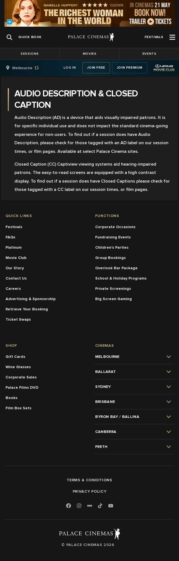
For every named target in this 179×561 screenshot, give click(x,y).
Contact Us (16, 278)
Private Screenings (113, 288)
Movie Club (16, 257)
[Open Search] (9, 37)
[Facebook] (68, 506)
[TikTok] (100, 505)
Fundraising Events (113, 237)
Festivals (14, 227)
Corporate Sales (21, 377)
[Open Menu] (172, 37)
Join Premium (129, 68)
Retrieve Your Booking (27, 309)
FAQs (10, 237)
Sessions (30, 54)
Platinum (14, 247)
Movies (90, 54)
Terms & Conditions (89, 480)
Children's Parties (111, 247)
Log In (70, 68)
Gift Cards (15, 356)
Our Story (15, 268)
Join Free (96, 68)
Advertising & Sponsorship (31, 298)
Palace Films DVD (22, 387)
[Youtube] (110, 506)
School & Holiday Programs (121, 278)
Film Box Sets (18, 408)
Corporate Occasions (115, 227)
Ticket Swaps (18, 319)
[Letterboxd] (89, 505)
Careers (13, 288)
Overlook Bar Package (116, 268)
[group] (28, 67)
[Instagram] (79, 506)
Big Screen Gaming (113, 298)
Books (11, 397)
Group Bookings (110, 257)
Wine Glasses (18, 367)
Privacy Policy (90, 491)
